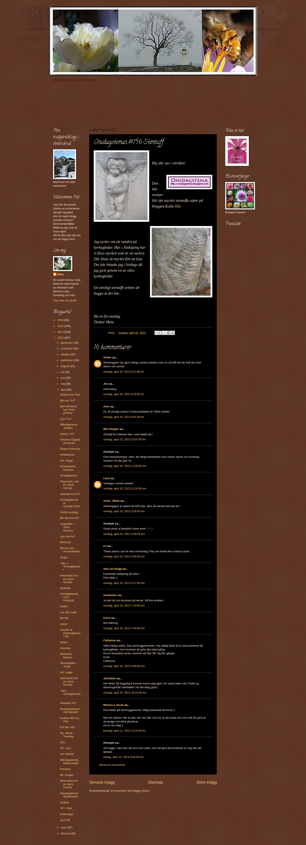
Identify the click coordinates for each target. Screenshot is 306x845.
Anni (106, 406)
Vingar (64, 557)
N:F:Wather (67, 754)
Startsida (155, 782)
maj (63, 383)
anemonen (110, 595)
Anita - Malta (111, 500)
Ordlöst (64, 802)
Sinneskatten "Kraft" (68, 664)
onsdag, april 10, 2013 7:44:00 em (124, 628)
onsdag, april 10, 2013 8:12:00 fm (123, 371)
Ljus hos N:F (67, 536)
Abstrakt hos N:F (70, 494)
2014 (60, 331)
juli (63, 372)
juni (63, 377)
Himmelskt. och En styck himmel (69, 485)
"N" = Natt (66, 808)
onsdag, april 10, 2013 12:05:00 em (124, 466)
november (67, 348)
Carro (106, 617)
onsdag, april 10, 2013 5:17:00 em (124, 583)
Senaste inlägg (102, 782)
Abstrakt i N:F (68, 703)
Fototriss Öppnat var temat (70, 441)
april (64, 389)
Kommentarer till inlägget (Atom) (130, 790)
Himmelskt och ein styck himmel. (69, 579)
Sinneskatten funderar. (68, 468)
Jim (105, 383)
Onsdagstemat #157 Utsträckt (69, 597)
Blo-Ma (64, 618)
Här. (178, 206)
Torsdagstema (68, 475)
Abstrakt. (65, 588)
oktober (66, 354)
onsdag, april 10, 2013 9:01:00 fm (123, 416)
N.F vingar (66, 672)
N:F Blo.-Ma (67, 727)
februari (66, 833)
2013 (60, 337)
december (67, 342)
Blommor (65, 542)
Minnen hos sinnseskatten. (70, 550)
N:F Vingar (66, 460)
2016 (60, 320)
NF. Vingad (66, 775)
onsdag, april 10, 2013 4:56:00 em (124, 556)
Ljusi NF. (65, 820)
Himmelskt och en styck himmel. (69, 784)
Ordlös (64, 606)
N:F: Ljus (65, 748)
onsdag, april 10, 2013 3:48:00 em (124, 534)
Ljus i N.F (65, 418)
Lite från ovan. (68, 612)
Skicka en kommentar (112, 764)
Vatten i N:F (67, 433)
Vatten (64, 642)
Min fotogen (111, 429)
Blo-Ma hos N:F (69, 518)
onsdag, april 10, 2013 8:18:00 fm (123, 394)
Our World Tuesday (67, 735)
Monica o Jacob (113, 705)
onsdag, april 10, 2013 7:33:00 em (124, 605)
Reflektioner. (67, 454)
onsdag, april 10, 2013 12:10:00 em (124, 488)
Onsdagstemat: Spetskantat (69, 795)
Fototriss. (65, 769)
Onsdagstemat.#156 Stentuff (70, 710)
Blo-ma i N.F (67, 400)
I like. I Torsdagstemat (70, 566)
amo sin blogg (112, 568)
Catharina (109, 640)
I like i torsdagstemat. (70, 694)
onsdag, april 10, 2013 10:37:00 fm (124, 439)
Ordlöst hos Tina (70, 394)
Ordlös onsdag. (69, 512)
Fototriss (65, 648)
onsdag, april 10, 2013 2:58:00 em (124, 511)
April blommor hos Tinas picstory (68, 409)
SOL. (63, 742)
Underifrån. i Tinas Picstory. (67, 527)
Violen (107, 357)
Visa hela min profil (64, 300)
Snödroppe (66, 814)
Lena (106, 478)
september (67, 360)
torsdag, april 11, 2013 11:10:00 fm (124, 730)
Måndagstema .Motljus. (68, 426)
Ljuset (63, 624)
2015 (60, 326)
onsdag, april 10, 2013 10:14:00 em (124, 692)
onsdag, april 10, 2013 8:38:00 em (124, 666)
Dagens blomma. (70, 448)
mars (64, 827)
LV (105, 546)
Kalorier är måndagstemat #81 (70, 633)
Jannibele (109, 678)
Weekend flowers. (66, 655)
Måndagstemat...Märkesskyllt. (70, 761)
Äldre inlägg (207, 782)
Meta (60, 274)
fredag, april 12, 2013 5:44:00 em (123, 757)
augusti (65, 366)
